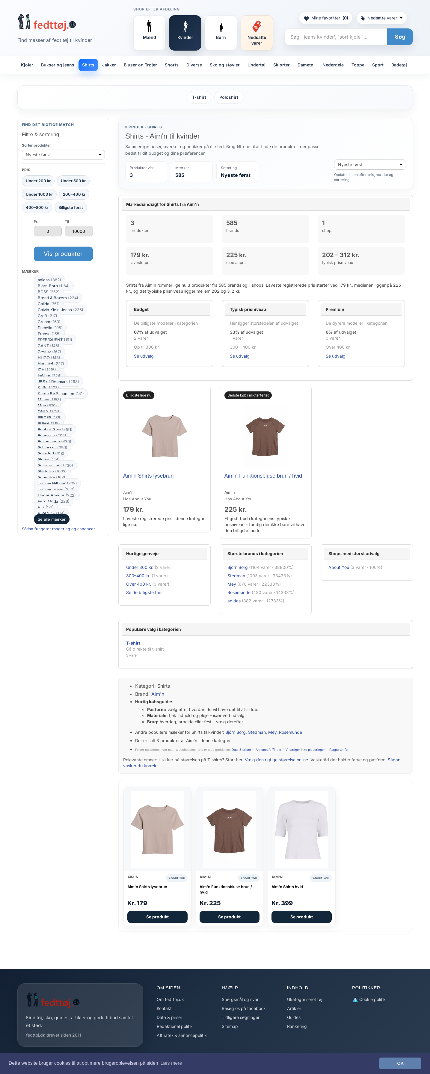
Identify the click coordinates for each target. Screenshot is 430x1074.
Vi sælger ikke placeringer (305, 750)
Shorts (172, 64)
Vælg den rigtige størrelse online (276, 759)
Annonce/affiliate (268, 750)
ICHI (47, 369)
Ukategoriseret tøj (304, 999)
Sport (378, 64)
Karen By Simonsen (61, 393)
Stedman (52, 471)
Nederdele (333, 64)
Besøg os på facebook (244, 1008)
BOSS (49, 291)
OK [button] (400, 1063)
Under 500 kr (73, 180)
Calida (49, 303)
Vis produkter (63, 253)
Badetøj (399, 64)
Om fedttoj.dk (170, 999)
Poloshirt (228, 97)
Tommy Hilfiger (57, 483)
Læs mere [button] (171, 1063)
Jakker (109, 64)
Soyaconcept (55, 465)
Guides (294, 1017)
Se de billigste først (145, 592)
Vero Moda (54, 501)
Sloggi (49, 459)
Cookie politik (369, 999)
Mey (47, 405)
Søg (400, 37)
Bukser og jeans (57, 64)
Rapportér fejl (339, 750)
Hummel (51, 363)
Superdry (51, 477)
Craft (47, 315)
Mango (49, 399)
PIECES (50, 417)
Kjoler (27, 64)
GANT (48, 345)
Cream (49, 321)
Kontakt (164, 1008)
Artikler (294, 1008)
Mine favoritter (326, 18)
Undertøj (256, 64)
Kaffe (48, 387)
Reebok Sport (55, 429)
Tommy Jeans (56, 489)
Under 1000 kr (39, 194)
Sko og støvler (225, 64)
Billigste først (70, 207)
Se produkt (157, 916)
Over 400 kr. (138, 584)
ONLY (48, 411)
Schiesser (52, 447)
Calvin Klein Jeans (60, 309)
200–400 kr (74, 194)
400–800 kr (37, 207)
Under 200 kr (38, 180)
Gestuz (49, 351)
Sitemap (230, 1026)
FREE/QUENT (55, 339)
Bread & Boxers (58, 297)
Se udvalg (144, 355)
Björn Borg (54, 285)
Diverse (194, 64)
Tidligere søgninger (240, 1017)
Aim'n (157, 694)
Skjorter (281, 64)
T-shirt (199, 97)
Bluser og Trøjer (140, 64)
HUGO (49, 357)
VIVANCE (51, 513)
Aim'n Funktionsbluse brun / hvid (263, 476)
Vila (46, 507)
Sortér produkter (36, 145)
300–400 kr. (138, 575)
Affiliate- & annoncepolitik (182, 1035)
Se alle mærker (52, 519)
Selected (51, 453)
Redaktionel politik (175, 1026)
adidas (49, 279)
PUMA (49, 423)
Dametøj (306, 64)
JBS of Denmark (58, 381)
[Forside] (46, 22)
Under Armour (57, 495)
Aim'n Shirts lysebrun (148, 476)
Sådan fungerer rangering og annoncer (58, 528)
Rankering (297, 1026)
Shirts (88, 64)
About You (338, 567)
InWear (50, 375)
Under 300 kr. (139, 567)
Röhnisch (52, 435)
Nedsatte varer (381, 17)
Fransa (49, 333)
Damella (50, 327)
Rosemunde (54, 441)
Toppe (357, 64)
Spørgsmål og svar (240, 999)
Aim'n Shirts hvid (287, 886)
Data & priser (241, 750)
